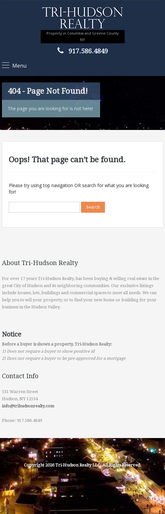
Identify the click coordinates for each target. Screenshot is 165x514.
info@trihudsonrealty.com (28, 405)
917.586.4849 (88, 51)
